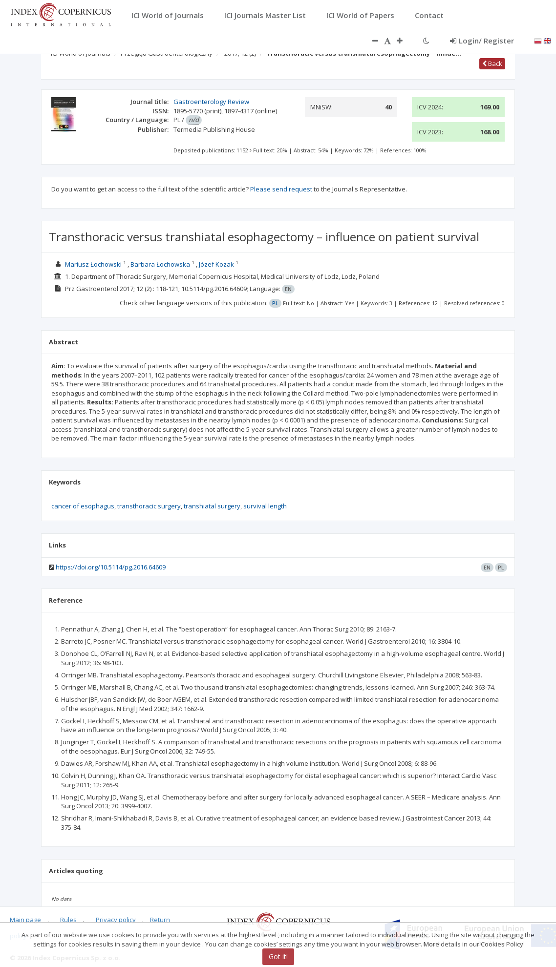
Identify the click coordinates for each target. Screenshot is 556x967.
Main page (25, 919)
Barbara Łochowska (160, 264)
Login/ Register (482, 40)
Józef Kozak (216, 264)
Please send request (281, 189)
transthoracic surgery (149, 506)
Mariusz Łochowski (93, 264)
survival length (265, 506)
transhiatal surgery (212, 506)
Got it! (278, 956)
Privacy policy (116, 919)
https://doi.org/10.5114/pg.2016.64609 (111, 567)
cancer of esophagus (82, 506)
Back (492, 63)
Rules (68, 919)
